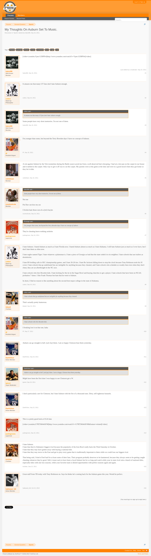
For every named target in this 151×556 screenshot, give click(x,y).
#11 (145, 357)
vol (57, 50)
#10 (145, 331)
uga (52, 50)
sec (46, 50)
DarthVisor (10, 358)
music (26, 50)
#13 (145, 407)
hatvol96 (27, 33)
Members (21, 15)
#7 (145, 235)
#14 (145, 433)
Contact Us (128, 550)
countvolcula (11, 204)
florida (12, 50)
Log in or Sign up (139, 2)
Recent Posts (21, 18)
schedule (40, 50)
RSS (147, 550)
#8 (145, 284)
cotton (25, 98)
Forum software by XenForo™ (20, 554)
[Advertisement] (51, 41)
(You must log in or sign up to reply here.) (133, 499)
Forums (11, 15)
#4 (145, 152)
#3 (145, 125)
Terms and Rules (143, 554)
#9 (145, 306)
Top (143, 550)
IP (23, 152)
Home (139, 550)
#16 (145, 488)
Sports (16, 33)
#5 (145, 178)
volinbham (10, 179)
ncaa (33, 50)
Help (134, 550)
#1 (145, 73)
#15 (145, 466)
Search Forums (9, 18)
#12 (145, 382)
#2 (145, 98)
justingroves (26, 235)
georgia (19, 50)
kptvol (24, 382)
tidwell (8, 307)
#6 (145, 213)
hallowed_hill (11, 489)
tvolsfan (9, 459)
